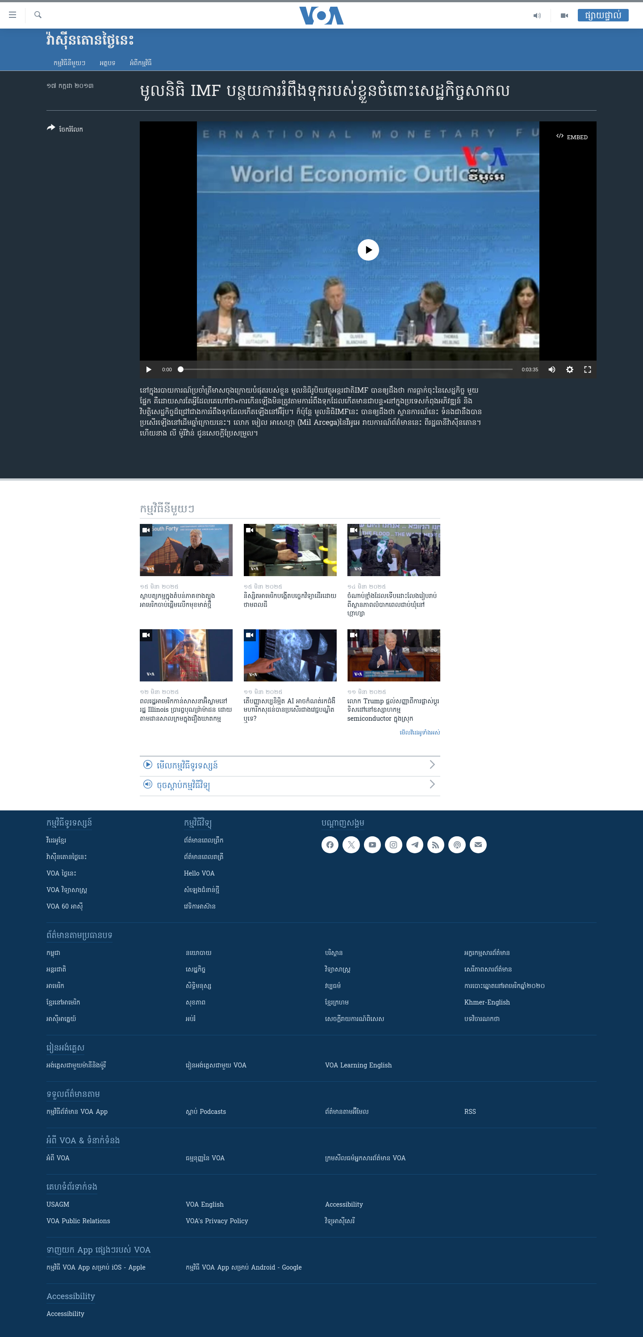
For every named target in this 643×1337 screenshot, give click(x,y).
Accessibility (344, 1205)
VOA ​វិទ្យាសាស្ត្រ (66, 890)
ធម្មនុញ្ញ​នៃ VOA (205, 1158)
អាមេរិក (55, 986)
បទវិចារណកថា (482, 1019)
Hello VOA (199, 874)
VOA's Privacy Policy (217, 1221)
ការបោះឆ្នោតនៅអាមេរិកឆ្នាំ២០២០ (504, 986)
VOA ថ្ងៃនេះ (61, 874)
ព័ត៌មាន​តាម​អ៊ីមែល (347, 1112)
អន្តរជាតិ (56, 970)
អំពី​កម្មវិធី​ (141, 63)
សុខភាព (195, 1003)
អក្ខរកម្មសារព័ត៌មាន (487, 953)
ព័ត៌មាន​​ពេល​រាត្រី (204, 857)
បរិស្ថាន (334, 953)
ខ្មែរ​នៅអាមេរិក (63, 1003)
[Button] (65, 130)
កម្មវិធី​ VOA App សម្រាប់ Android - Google (244, 1268)
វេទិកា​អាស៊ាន (200, 907)
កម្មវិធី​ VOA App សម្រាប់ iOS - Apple (96, 1268)
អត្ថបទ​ (108, 63)
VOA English (205, 1205)
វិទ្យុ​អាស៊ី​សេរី (340, 1221)
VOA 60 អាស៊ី (64, 907)
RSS (470, 1112)
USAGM (57, 1205)
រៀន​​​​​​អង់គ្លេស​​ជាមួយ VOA (216, 1066)
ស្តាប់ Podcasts (206, 1112)
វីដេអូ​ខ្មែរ (56, 841)
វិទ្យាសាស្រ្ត (338, 970)
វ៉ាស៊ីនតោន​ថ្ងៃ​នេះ (66, 857)
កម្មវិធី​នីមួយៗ (69, 63)
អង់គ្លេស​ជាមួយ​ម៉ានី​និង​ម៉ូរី (76, 1066)
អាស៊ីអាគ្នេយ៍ (61, 1019)
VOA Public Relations (78, 1221)
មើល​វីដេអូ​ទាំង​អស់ (420, 733)
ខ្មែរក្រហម (337, 1003)
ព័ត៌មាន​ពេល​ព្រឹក (204, 841)
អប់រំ (191, 1019)
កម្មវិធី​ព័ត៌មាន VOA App (77, 1112)
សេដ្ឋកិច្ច (195, 970)
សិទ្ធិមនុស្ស (199, 986)
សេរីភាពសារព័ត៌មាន (488, 970)
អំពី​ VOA (58, 1158)
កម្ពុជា (53, 953)
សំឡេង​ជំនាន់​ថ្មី (201, 890)
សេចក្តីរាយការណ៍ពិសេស (354, 1019)
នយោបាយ (199, 953)
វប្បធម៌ (333, 986)
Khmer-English (487, 1003)
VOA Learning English (358, 1066)
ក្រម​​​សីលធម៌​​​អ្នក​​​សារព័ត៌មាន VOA (365, 1158)
